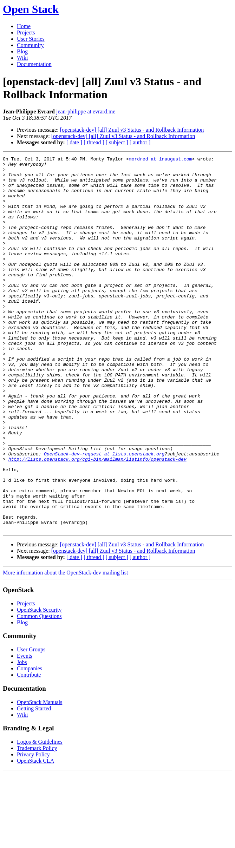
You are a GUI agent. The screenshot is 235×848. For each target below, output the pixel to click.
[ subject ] (117, 142)
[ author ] (140, 142)
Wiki (22, 58)
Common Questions (39, 691)
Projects (26, 32)
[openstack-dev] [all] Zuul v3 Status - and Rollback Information (132, 130)
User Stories (31, 39)
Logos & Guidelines (40, 817)
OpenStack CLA (35, 836)
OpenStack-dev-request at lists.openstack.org (104, 514)
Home (24, 26)
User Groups (31, 724)
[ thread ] (94, 142)
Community (30, 45)
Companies (29, 743)
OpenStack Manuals (39, 777)
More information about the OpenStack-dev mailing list (65, 647)
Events (24, 731)
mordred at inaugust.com (160, 160)
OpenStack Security (39, 685)
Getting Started (34, 783)
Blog (22, 51)
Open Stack (31, 9)
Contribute (29, 749)
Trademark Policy (37, 823)
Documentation (34, 64)
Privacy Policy (33, 829)
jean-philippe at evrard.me (85, 111)
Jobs (22, 737)
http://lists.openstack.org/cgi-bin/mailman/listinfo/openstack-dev (97, 520)
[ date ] (74, 142)
